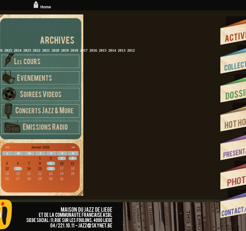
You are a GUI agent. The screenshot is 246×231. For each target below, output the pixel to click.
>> (73, 147)
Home (41, 7)
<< (7, 147)
